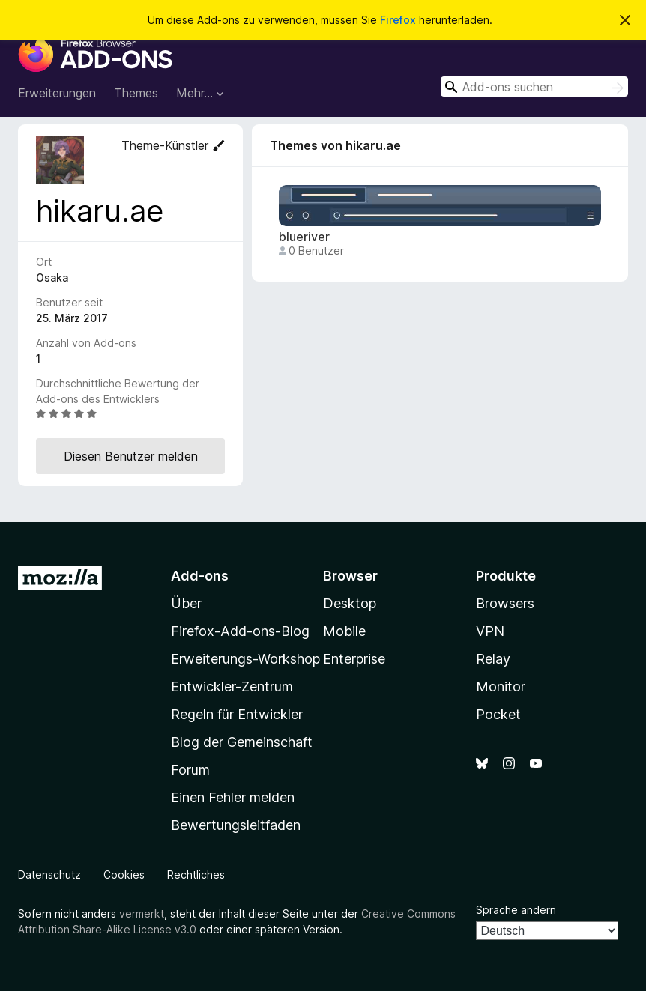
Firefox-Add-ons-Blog (240, 631)
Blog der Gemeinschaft (242, 742)
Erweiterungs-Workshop (245, 659)
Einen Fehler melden (233, 797)
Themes (136, 92)
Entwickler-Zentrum (232, 686)
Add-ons (200, 576)
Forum (190, 770)
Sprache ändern (516, 909)
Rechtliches (196, 874)
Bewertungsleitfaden (236, 825)
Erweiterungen (57, 92)
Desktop (349, 603)
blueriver (304, 237)
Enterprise (354, 659)
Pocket (498, 714)
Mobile (344, 631)
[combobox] (534, 86)
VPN (490, 631)
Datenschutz (49, 874)
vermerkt (141, 913)
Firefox (398, 19)
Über (186, 603)
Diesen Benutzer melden (131, 456)
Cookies (124, 874)
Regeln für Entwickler (237, 714)
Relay (493, 659)
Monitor (500, 686)
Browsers (505, 603)
